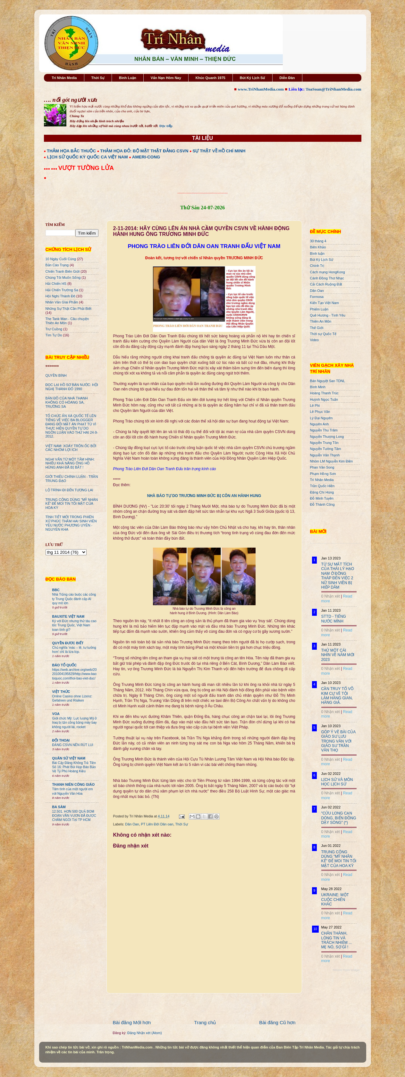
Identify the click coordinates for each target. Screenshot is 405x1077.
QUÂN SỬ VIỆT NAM (68, 758)
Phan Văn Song (322, 467)
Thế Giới (317, 328)
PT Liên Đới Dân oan (157, 824)
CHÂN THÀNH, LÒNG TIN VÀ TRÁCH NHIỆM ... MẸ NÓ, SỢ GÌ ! (336, 940)
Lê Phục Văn (320, 412)
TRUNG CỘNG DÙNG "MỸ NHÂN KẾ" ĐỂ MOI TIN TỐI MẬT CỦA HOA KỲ (72, 504)
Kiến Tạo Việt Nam (324, 303)
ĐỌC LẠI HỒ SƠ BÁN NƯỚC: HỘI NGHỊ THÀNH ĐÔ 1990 (72, 387)
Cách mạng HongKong (327, 272)
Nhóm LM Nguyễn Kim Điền (331, 461)
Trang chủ (205, 1022)
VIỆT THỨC (61, 692)
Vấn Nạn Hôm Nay (166, 78)
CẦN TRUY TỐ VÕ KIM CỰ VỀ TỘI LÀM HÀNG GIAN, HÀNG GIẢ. (337, 696)
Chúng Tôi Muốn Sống (63, 277)
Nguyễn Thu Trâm (324, 430)
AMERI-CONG (146, 157)
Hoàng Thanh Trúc (324, 393)
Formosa (317, 297)
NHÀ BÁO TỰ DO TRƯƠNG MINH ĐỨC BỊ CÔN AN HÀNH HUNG (204, 496)
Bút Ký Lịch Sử (252, 78)
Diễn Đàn (287, 78)
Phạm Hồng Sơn (323, 474)
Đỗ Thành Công (322, 504)
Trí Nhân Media (64, 78)
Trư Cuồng (54, 329)
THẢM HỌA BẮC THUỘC (71, 151)
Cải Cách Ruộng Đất (326, 284)
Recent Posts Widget (346, 970)
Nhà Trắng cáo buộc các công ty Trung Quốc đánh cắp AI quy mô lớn (74, 599)
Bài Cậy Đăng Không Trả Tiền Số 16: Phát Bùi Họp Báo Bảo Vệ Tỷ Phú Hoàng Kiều (74, 767)
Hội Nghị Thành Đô (60, 296)
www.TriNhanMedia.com (260, 89)
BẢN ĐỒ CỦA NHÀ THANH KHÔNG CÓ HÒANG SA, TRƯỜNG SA (67, 402)
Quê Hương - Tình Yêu (327, 315)
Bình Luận (127, 78)
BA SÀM (59, 807)
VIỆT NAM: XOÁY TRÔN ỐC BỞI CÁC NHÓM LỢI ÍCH (71, 448)
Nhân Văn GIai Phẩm (62, 302)
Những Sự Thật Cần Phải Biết (68, 308)
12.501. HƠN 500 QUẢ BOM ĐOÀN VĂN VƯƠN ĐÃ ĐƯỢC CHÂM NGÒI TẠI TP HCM (74, 816)
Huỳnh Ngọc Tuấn (324, 399)
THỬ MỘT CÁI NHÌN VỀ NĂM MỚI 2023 (337, 655)
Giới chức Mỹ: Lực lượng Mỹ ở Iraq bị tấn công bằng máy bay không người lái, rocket (74, 723)
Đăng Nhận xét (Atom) (144, 1033)
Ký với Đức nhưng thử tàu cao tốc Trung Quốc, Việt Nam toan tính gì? (74, 625)
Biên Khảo (318, 247)
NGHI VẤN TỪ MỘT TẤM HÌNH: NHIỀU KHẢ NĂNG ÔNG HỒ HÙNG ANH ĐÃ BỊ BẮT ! (70, 463)
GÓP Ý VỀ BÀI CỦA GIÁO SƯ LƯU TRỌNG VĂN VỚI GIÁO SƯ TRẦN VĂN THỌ (338, 741)
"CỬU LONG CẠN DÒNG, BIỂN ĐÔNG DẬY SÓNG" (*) (338, 818)
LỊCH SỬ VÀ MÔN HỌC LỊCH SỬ (337, 781)
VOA (56, 714)
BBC (56, 590)
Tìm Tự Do (54, 335)
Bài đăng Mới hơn (132, 1022)
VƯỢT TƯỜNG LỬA (86, 168)
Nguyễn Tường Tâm (325, 449)
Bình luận (317, 253)
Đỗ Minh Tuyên (322, 498)
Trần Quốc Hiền (322, 486)
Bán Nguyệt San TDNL (327, 381)
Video (314, 340)
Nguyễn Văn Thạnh (325, 455)
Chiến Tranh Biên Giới (63, 271)
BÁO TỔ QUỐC (64, 665)
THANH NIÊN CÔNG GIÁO (73, 784)
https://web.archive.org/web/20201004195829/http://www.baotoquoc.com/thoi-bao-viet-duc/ (74, 674)
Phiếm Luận (319, 309)
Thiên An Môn (321, 321)
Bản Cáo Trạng (57, 265)
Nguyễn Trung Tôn (324, 443)
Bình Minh (318, 387)
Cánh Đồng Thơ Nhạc (327, 278)
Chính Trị (317, 266)
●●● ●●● (51, 169)
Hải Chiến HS (56, 283)
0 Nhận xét (330, 596)
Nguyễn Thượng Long (327, 436)
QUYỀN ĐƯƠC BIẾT (68, 643)
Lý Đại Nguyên (321, 418)
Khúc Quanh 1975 (210, 78)
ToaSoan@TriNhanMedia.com (333, 89)
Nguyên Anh (319, 424)
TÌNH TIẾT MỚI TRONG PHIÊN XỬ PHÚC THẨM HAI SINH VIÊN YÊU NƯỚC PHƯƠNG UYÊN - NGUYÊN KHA (71, 523)
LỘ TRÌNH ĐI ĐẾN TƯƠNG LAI (69, 490)
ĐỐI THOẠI (61, 740)
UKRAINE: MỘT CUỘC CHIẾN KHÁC (335, 899)
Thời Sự (98, 78)
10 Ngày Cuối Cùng (61, 259)
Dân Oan (132, 824)
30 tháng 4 (318, 241)
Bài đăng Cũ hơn (277, 1022)
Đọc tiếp (166, 126)
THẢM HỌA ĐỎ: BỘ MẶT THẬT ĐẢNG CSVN (144, 151)
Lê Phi (315, 405)
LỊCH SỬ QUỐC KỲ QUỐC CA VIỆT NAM (87, 157)
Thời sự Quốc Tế (323, 334)
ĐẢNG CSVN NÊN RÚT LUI (72, 745)
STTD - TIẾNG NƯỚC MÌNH (333, 618)
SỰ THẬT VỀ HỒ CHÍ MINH (219, 151)
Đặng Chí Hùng (322, 492)
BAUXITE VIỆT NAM (68, 616)
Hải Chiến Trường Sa (62, 290)
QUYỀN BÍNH (56, 375)
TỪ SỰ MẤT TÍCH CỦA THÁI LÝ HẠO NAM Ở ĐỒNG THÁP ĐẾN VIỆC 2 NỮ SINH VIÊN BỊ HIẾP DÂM (337, 576)
